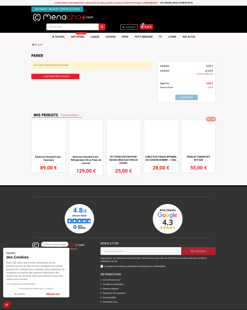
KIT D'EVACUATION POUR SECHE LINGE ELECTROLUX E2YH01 (123, 150)
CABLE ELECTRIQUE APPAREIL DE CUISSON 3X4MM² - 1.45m (161, 149)
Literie (172, 27)
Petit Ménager (143, 27)
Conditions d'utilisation (113, 275)
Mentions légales (110, 279)
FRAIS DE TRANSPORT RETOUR (198, 149)
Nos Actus (189, 27)
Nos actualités (109, 288)
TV (160, 27)
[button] (6, 304)
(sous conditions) (205, 65)
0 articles (164, 57)
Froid (125, 27)
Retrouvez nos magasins (114, 284)
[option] (48, 137)
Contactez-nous (110, 293)
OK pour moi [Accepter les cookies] (52, 294)
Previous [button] (208, 107)
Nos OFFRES (78, 26)
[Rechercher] (138, 17)
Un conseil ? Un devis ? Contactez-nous (57, 9)
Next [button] (213, 107)
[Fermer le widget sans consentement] (54, 244)
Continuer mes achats (55, 67)
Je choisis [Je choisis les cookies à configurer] (19, 294)
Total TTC (164, 74)
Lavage (95, 27)
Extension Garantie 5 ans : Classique (48, 149)
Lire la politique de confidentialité (20, 284)
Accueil (58, 27)
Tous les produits (70, 106)
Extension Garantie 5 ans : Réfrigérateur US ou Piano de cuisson (86, 150)
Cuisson (110, 27)
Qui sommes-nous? (112, 270)
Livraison (164, 61)
